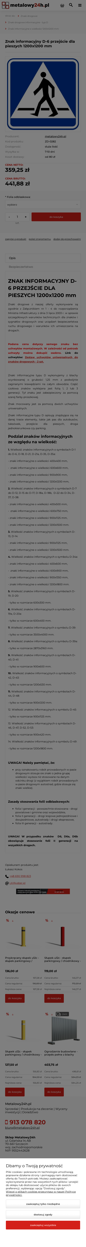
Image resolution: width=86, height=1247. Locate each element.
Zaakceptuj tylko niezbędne (43, 1203)
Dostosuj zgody (43, 1214)
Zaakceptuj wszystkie (43, 1225)
